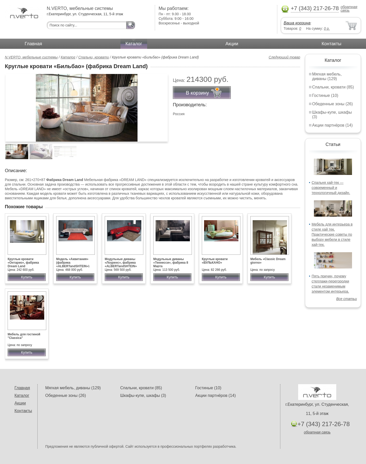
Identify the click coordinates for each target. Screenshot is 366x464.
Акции (231, 43)
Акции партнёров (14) (332, 125)
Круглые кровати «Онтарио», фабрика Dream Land (23, 262)
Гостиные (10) (325, 95)
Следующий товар (284, 57)
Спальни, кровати (93, 57)
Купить (26, 277)
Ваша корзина (297, 23)
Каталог (134, 43)
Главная (33, 43)
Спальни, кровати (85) (333, 87)
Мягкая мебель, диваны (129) (327, 76)
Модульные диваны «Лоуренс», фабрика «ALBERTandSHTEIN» (121, 262)
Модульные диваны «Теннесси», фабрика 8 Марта (170, 262)
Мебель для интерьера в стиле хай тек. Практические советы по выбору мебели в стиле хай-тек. (332, 234)
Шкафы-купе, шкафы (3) (143, 395)
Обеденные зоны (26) (332, 104)
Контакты (331, 43)
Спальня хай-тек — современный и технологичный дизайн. (331, 188)
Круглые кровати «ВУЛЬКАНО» (215, 260)
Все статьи (346, 299)
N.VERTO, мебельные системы (31, 57)
